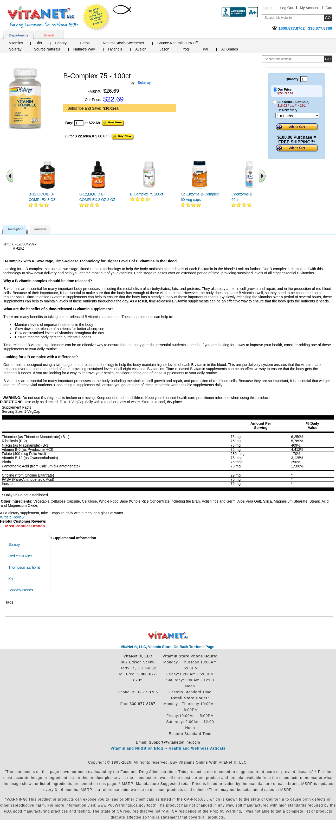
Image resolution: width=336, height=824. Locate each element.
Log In (268, 8)
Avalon (140, 49)
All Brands (229, 49)
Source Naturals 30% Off (177, 43)
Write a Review (12, 517)
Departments (18, 35)
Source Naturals (47, 49)
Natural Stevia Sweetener (123, 43)
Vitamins (16, 43)
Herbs (84, 43)
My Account (309, 8)
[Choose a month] (297, 115)
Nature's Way (84, 49)
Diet (38, 43)
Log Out (286, 8)
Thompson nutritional (24, 567)
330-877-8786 (145, 692)
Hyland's (115, 49)
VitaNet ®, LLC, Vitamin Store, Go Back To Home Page (167, 647)
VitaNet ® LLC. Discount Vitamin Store (168, 635)
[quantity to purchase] (78, 123)
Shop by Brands (21, 590)
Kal (205, 49)
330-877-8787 (143, 704)
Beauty (61, 43)
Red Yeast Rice (20, 556)
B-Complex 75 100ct (146, 194)
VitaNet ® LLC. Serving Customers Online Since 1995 (43, 17)
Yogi (186, 49)
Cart (329, 8)
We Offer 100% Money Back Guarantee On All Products (96, 17)
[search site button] (328, 59)
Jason (164, 49)
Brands (49, 35)
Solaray (15, 49)
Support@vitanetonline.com (174, 742)
